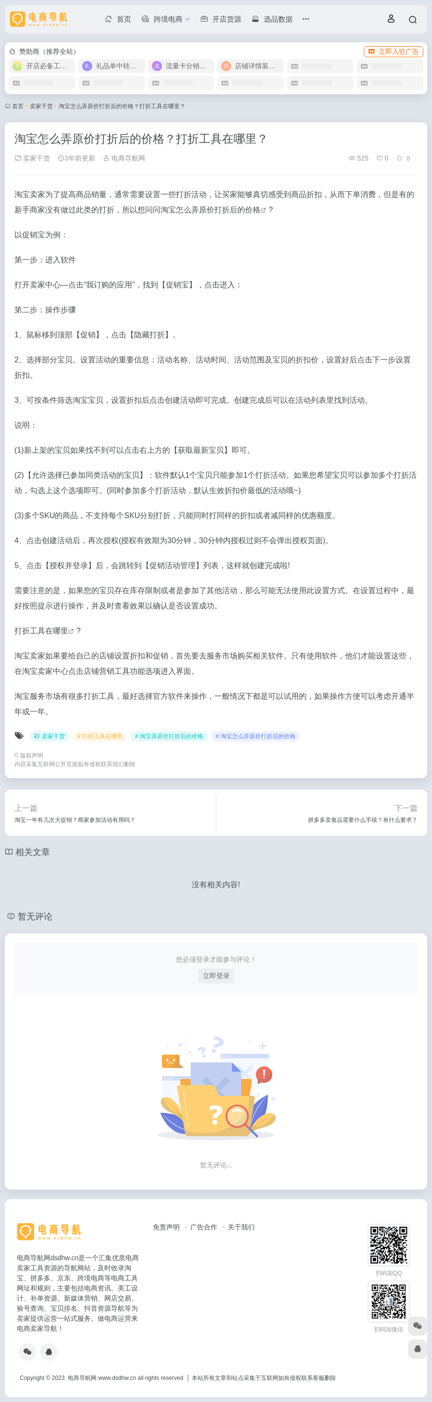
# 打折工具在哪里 (100, 736)
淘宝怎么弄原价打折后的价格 (210, 210)
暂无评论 (35, 916)
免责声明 (166, 1227)
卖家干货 (41, 106)
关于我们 (241, 1227)
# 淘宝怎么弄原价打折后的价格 (256, 736)
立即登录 (216, 976)
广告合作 (203, 1227)
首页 (18, 106)
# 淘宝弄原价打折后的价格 (169, 736)
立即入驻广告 (393, 51)
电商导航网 (124, 158)
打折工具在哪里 (41, 631)
